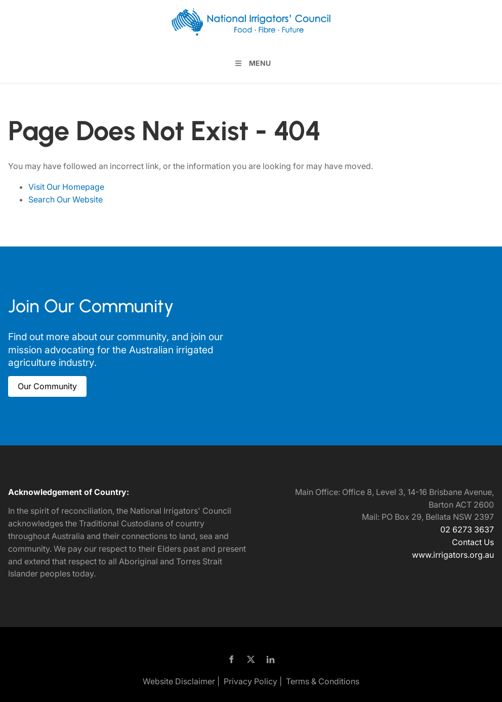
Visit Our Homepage (66, 187)
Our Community (37, 382)
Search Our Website (65, 199)
